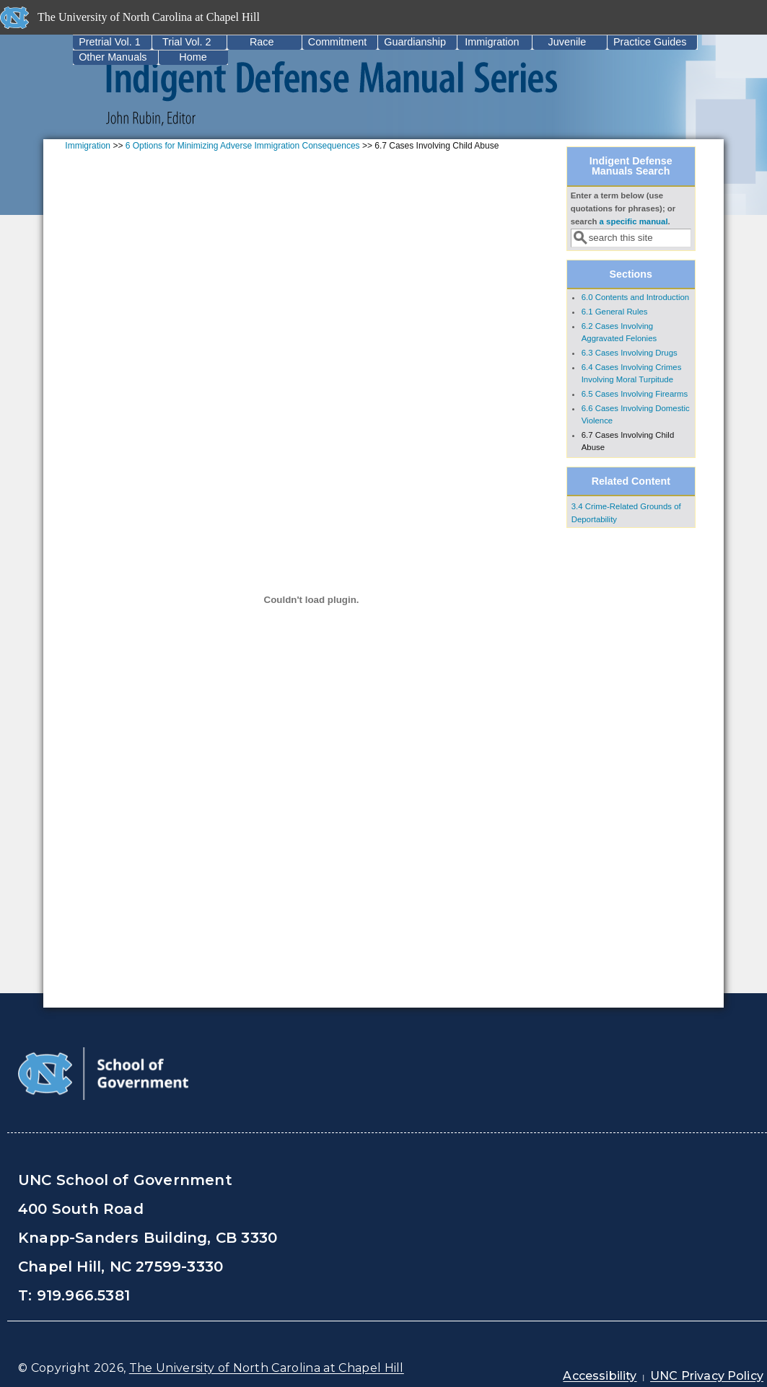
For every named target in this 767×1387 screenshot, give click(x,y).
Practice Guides (650, 42)
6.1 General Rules (615, 311)
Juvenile (567, 42)
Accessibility (599, 1376)
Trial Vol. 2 (186, 42)
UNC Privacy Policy (706, 1376)
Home (192, 57)
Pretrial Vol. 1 (110, 42)
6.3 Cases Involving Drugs (630, 352)
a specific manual (634, 221)
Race (262, 42)
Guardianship (415, 42)
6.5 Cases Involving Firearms (635, 393)
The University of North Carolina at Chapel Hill (266, 1368)
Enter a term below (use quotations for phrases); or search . (623, 208)
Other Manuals (112, 57)
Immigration (492, 42)
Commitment (337, 42)
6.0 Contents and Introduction (635, 297)
